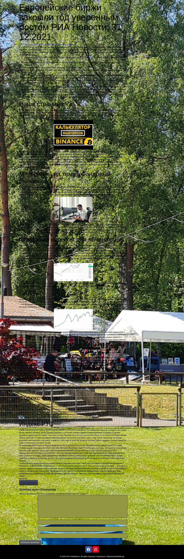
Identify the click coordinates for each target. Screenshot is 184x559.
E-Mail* (31, 529)
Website (30, 536)
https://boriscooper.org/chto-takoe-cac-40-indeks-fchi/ (93, 435)
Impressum (100, 556)
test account (45, 44)
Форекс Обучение (28, 483)
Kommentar (29, 497)
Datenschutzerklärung (115, 556)
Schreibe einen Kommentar (64, 44)
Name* (31, 522)
